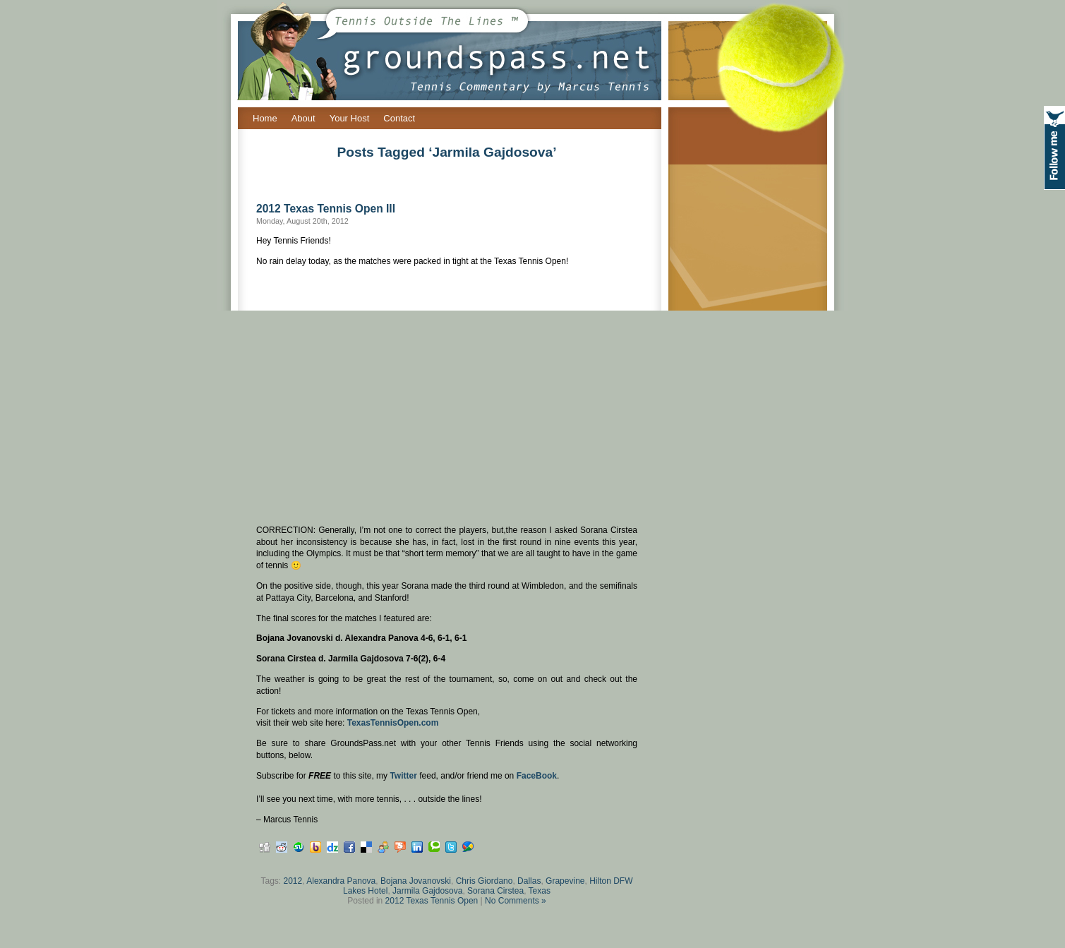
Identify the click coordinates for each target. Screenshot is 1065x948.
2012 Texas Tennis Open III (325, 209)
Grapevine (565, 881)
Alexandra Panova (340, 881)
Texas (539, 891)
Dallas (529, 881)
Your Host (350, 118)
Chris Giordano (484, 881)
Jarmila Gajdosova (427, 891)
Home (265, 118)
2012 (293, 881)
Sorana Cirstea (495, 891)
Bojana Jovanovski (415, 881)
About (303, 118)
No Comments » (515, 901)
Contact (399, 118)
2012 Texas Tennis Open (432, 901)
